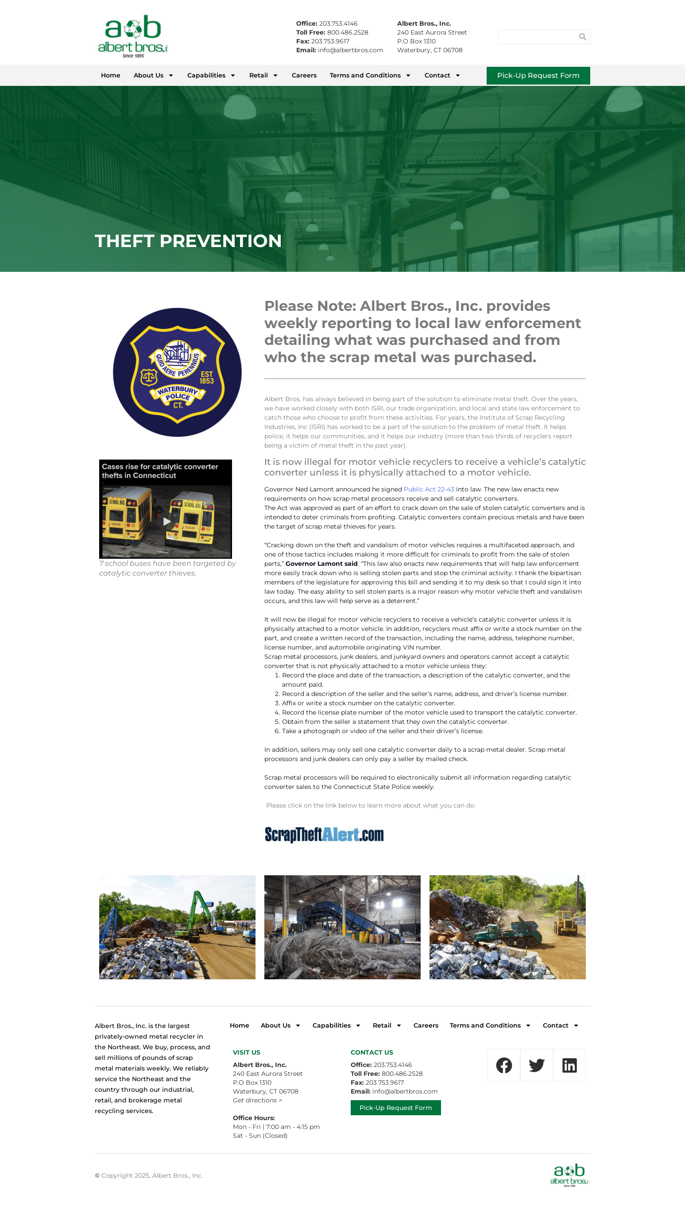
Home (110, 75)
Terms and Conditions (370, 75)
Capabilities (211, 75)
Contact (443, 75)
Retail (264, 75)
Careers (304, 75)
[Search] (582, 37)
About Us (154, 75)
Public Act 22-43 (429, 489)
